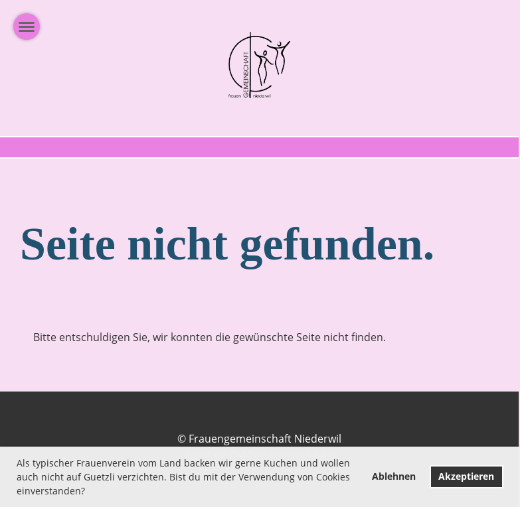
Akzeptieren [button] (466, 476)
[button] (90, 492)
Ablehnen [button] (394, 476)
